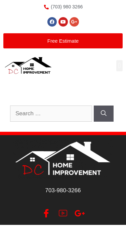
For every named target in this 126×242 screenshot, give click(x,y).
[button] (119, 65)
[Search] (104, 114)
